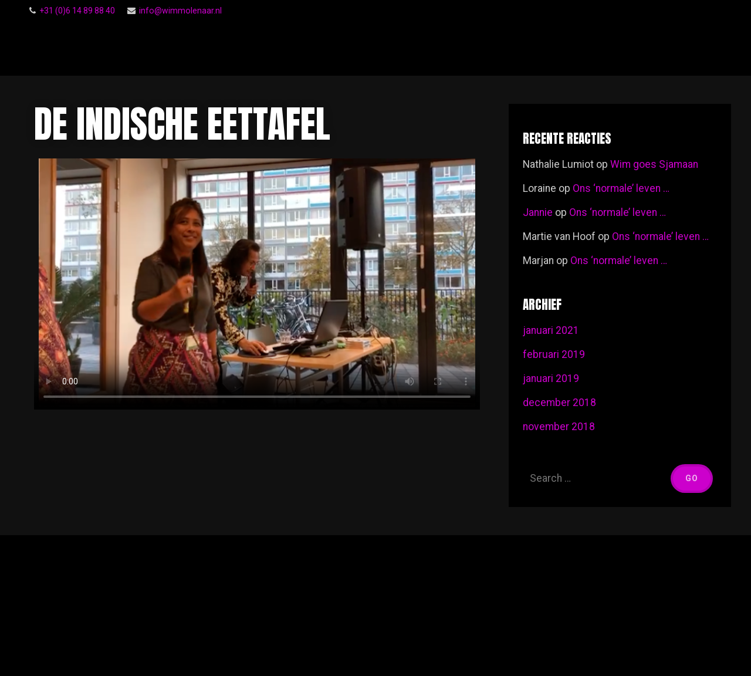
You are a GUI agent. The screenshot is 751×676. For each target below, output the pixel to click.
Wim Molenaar (127, 48)
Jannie (538, 212)
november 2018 (559, 426)
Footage (687, 48)
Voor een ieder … (609, 48)
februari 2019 (554, 354)
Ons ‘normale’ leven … (621, 188)
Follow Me (461, 48)
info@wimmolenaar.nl (180, 10)
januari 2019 (551, 378)
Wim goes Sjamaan (654, 164)
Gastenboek (534, 47)
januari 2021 (551, 330)
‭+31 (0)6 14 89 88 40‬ (77, 10)
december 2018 (559, 402)
